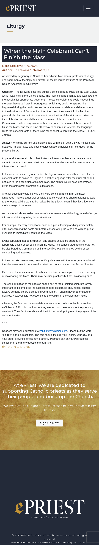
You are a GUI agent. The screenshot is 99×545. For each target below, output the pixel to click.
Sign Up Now (49, 423)
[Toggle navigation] (88, 8)
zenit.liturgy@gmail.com (53, 331)
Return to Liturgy (16, 346)
